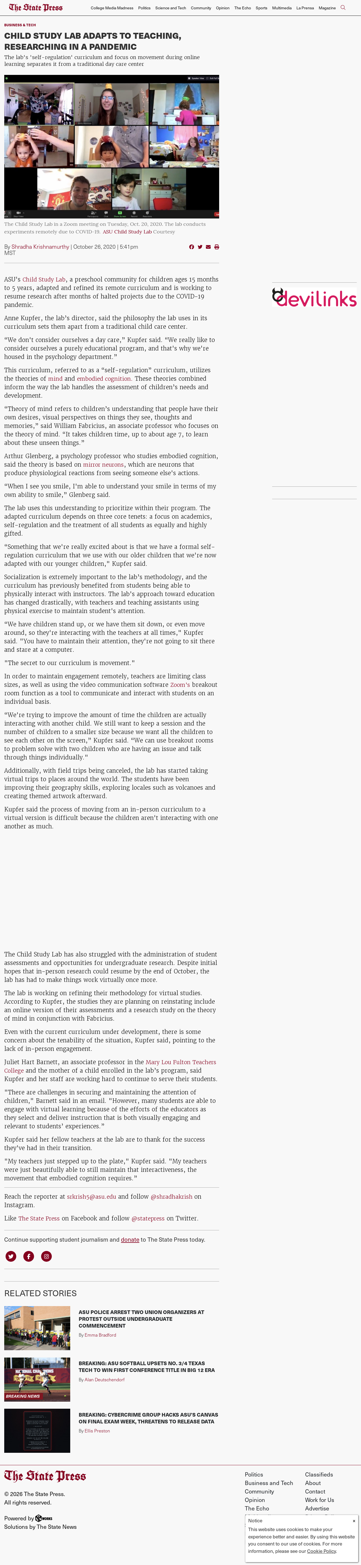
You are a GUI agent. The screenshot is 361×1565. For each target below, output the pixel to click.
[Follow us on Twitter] (11, 1264)
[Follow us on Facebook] (30, 1264)
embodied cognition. (107, 378)
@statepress (151, 1226)
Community (201, 8)
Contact (315, 1500)
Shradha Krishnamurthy (40, 246)
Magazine (327, 8)
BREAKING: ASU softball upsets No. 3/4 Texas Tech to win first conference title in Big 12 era (147, 1375)
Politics (144, 8)
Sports (261, 8)
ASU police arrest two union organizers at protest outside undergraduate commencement (141, 1327)
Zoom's (180, 684)
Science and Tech (170, 8)
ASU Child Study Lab (127, 232)
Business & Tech (20, 24)
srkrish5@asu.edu (93, 1205)
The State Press (40, 1226)
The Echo (242, 8)
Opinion (223, 8)
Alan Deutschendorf (105, 1388)
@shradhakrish (176, 1205)
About (313, 1492)
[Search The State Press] (343, 8)
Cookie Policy (321, 1551)
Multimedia (282, 8)
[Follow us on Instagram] (48, 1264)
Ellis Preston (97, 1440)
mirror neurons (105, 464)
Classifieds (319, 1483)
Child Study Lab (45, 279)
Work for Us (319, 1509)
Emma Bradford (100, 1344)
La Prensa (305, 8)
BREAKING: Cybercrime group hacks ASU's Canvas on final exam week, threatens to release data (148, 1427)
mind (55, 378)
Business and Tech (269, 1492)
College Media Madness (112, 8)
